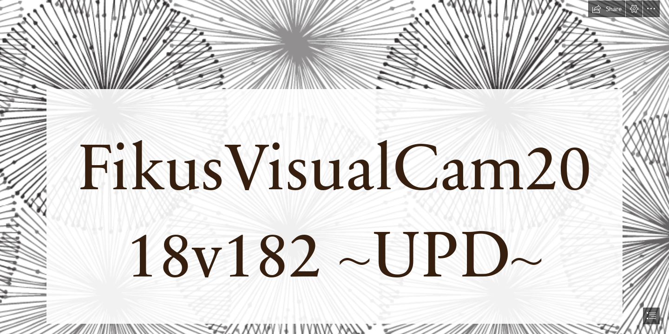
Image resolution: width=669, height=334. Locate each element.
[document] (334, 167)
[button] (606, 8)
